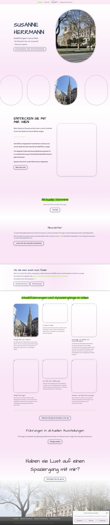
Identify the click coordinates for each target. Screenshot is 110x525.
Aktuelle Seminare (21, 284)
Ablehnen (91, 520)
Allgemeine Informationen (66, 2)
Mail (60, 236)
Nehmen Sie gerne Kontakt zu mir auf (55, 418)
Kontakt (55, 210)
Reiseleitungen (37, 284)
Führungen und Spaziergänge (29, 49)
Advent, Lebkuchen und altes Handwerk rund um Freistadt (50, 276)
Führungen (54, 2)
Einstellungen (102, 520)
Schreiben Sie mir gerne (55, 479)
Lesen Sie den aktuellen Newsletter (29, 243)
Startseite (40, 2)
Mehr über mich (20, 167)
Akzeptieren (80, 520)
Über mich (46, 2)
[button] (107, 513)
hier (35, 279)
